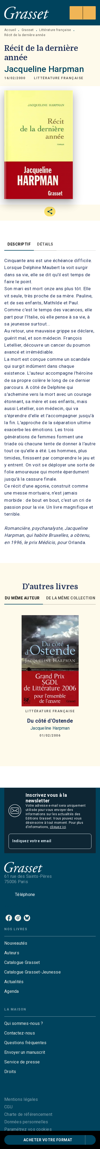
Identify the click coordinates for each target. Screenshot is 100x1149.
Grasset (28, 30)
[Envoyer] (85, 841)
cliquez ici (58, 827)
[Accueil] (26, 12)
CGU (8, 1106)
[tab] (19, 244)
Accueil (10, 30)
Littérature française (55, 30)
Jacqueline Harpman (44, 69)
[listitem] (8, 917)
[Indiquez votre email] (43, 841)
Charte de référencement (28, 1114)
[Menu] (83, 13)
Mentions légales (21, 1099)
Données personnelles (26, 1121)
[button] (59, 78)
